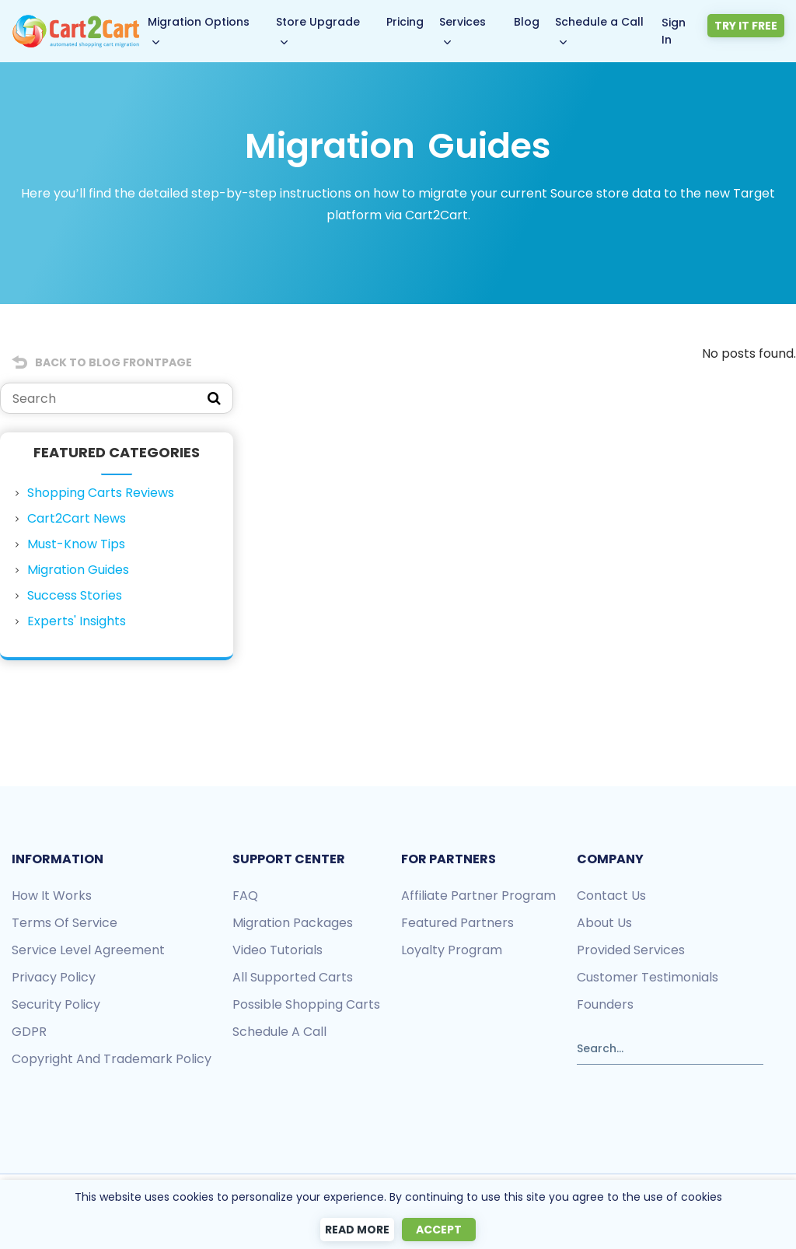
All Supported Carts (292, 977)
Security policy (56, 1004)
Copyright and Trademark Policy (111, 1059)
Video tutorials (277, 950)
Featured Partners (457, 923)
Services (464, 22)
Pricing (406, 22)
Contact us (611, 895)
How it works (52, 895)
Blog (529, 22)
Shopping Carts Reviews (100, 493)
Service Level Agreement (88, 950)
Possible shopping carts (306, 1004)
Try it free (747, 25)
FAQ (245, 895)
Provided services (631, 950)
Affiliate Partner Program (478, 895)
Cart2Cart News (76, 518)
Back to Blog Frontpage (113, 362)
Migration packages (292, 923)
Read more (357, 1229)
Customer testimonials (647, 977)
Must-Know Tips (76, 544)
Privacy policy (54, 977)
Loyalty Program (451, 950)
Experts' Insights (76, 621)
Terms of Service (64, 923)
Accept (439, 1229)
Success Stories (74, 595)
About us (604, 923)
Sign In (677, 30)
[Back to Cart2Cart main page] (76, 24)
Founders (605, 1004)
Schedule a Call (601, 22)
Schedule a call (279, 1032)
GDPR (29, 1032)
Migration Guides (78, 570)
